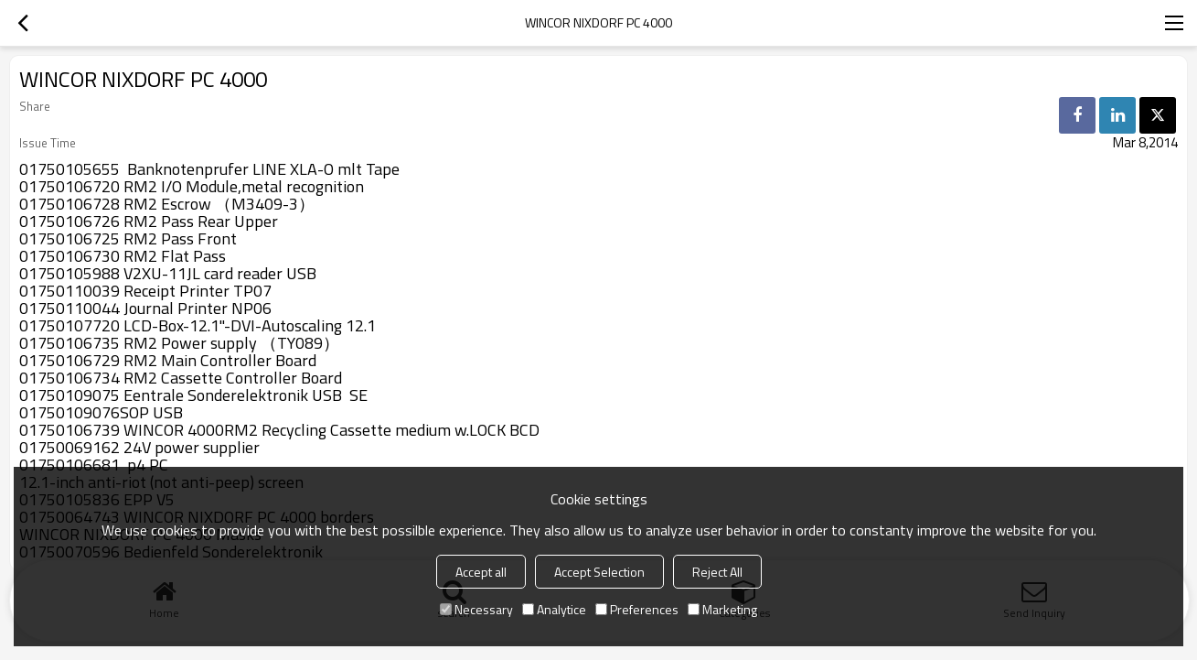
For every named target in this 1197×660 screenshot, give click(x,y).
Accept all (481, 571)
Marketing (722, 609)
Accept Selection (599, 571)
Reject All (717, 571)
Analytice (554, 609)
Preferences (637, 609)
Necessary (476, 609)
